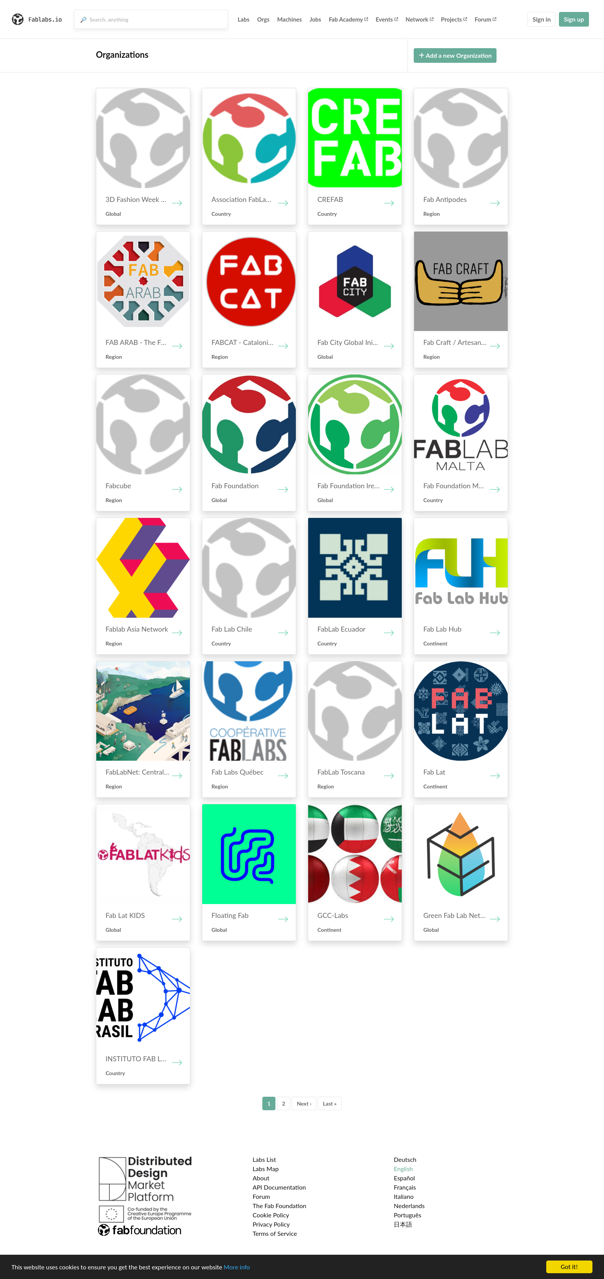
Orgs (263, 19)
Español (404, 1178)
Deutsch (405, 1159)
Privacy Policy (271, 1224)
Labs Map (266, 1168)
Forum (485, 19)
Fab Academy (348, 19)
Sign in (541, 19)
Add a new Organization (455, 55)
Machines (289, 19)
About (261, 1178)
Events (387, 19)
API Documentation (279, 1187)
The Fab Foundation (280, 1205)
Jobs (315, 19)
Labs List (264, 1159)
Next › (304, 1103)
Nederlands (409, 1205)
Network (419, 19)
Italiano (404, 1196)
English (403, 1168)
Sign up (574, 19)
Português (407, 1214)
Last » (330, 1103)
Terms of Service (275, 1233)
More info (237, 1268)
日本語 (403, 1224)
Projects (454, 19)
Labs (244, 19)
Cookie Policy (271, 1214)
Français (405, 1187)
